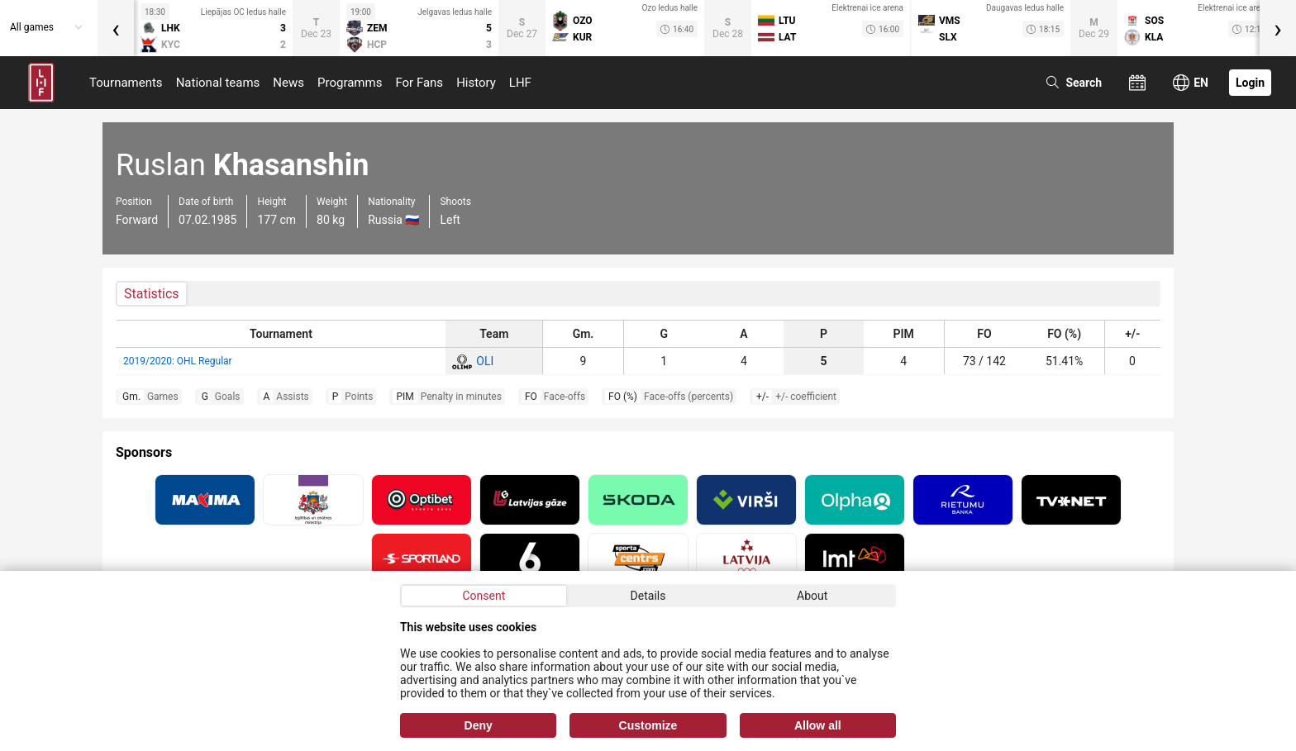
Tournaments (126, 82)
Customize (648, 725)
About (812, 595)
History (476, 82)
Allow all (817, 725)
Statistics (151, 294)
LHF (520, 82)
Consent (483, 595)
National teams (218, 82)
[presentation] (116, 28)
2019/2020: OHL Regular (177, 361)
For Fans (419, 82)
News (288, 82)
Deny (479, 725)
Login (1250, 82)
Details (648, 595)
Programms (349, 82)
